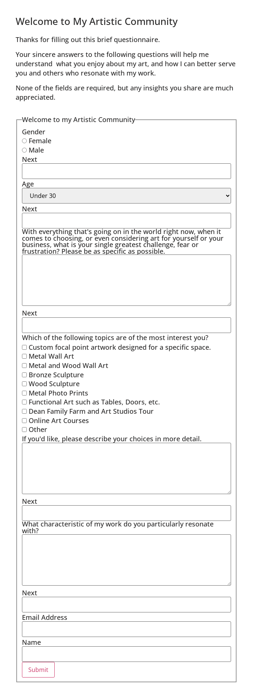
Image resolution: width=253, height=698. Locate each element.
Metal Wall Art (48, 356)
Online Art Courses (55, 420)
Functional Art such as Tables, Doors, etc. (91, 402)
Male (33, 150)
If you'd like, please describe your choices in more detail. (112, 439)
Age (28, 184)
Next (29, 159)
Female (36, 141)
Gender (33, 132)
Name (31, 642)
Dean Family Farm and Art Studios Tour (88, 411)
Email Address (44, 617)
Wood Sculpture (51, 384)
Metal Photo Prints (55, 393)
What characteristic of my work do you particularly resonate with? (118, 527)
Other (34, 429)
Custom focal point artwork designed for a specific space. (116, 347)
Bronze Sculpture (53, 375)
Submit (38, 670)
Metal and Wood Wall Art (65, 365)
